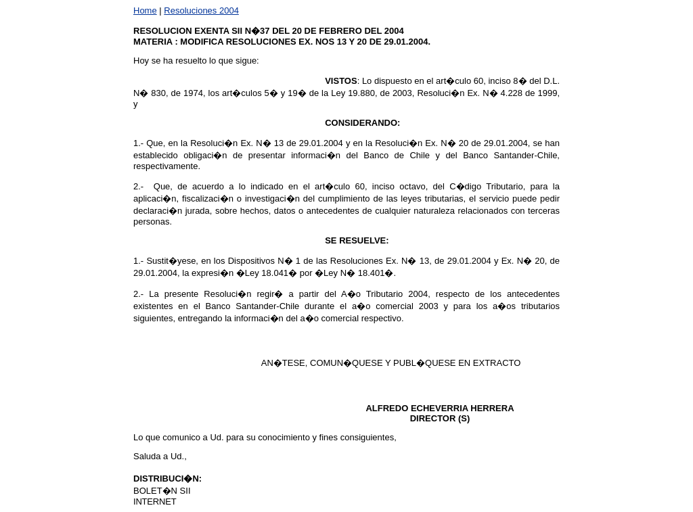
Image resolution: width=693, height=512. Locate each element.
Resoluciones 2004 (201, 10)
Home (145, 10)
